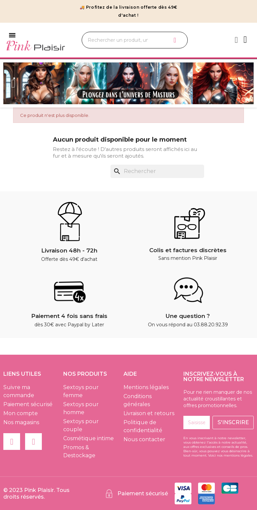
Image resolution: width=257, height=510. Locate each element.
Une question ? (188, 316)
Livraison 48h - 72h (69, 250)
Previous (13, 83)
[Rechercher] (157, 171)
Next (243, 83)
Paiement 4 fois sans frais (69, 316)
